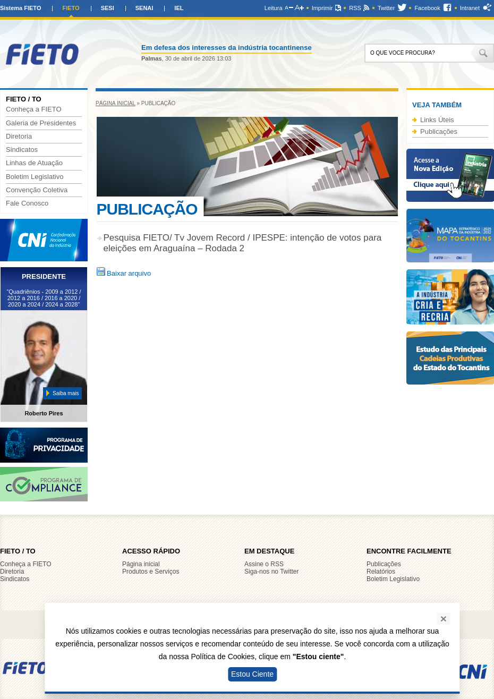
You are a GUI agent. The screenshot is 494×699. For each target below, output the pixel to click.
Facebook (427, 8)
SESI (107, 8)
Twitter (386, 8)
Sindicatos (22, 150)
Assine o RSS (264, 564)
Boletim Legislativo (34, 177)
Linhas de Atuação (34, 163)
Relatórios (381, 571)
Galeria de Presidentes (41, 123)
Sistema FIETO (20, 8)
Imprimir (322, 8)
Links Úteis (437, 120)
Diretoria (19, 136)
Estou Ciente (252, 674)
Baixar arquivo (124, 273)
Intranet (470, 8)
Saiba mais (66, 393)
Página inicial (115, 103)
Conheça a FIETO (34, 109)
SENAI (144, 8)
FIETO (70, 8)
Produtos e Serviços (150, 571)
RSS (355, 8)
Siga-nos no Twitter (271, 571)
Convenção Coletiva (36, 190)
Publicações (438, 131)
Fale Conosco (27, 203)
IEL (178, 8)
